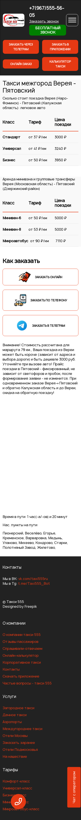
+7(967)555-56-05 (46, 11)
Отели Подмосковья (20, 749)
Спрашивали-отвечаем (22, 648)
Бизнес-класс (14, 795)
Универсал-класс (17, 788)
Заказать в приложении (60, 46)
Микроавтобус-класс (21, 809)
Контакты (11, 669)
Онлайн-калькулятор (21, 655)
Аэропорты (12, 721)
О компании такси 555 (22, 634)
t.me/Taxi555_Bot (34, 583)
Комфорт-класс (16, 781)
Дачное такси (15, 714)
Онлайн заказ (21, 64)
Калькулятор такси (60, 64)
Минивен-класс (16, 802)
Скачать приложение (21, 676)
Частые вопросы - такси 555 (27, 683)
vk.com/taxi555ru (33, 578)
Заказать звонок (44, 21)
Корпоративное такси (22, 662)
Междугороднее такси (22, 728)
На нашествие (15, 756)
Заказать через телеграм (21, 46)
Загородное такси (18, 708)
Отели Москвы (15, 735)
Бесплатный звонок (47, 30)
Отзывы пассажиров (20, 641)
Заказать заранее (19, 742)
